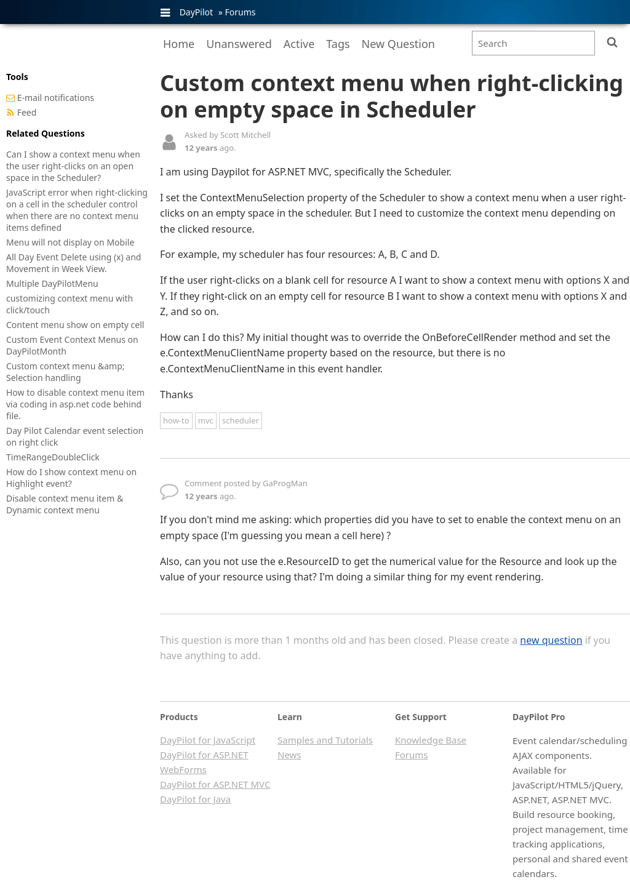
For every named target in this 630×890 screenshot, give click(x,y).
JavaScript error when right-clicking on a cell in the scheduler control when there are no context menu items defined (77, 209)
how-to (176, 420)
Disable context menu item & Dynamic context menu (64, 504)
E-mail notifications (55, 97)
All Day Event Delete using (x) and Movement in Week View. (73, 263)
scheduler (240, 420)
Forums (240, 12)
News (289, 754)
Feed (27, 112)
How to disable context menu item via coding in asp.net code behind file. (75, 404)
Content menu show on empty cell (75, 325)
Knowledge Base (430, 740)
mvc (205, 420)
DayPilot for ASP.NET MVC (215, 784)
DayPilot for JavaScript (207, 740)
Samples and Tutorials (325, 740)
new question (551, 640)
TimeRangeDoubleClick (53, 457)
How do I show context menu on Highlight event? (71, 477)
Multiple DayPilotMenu (52, 283)
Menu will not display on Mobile (70, 242)
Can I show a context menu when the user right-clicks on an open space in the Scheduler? (73, 165)
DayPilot (196, 12)
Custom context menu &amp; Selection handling (65, 371)
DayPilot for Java (195, 799)
